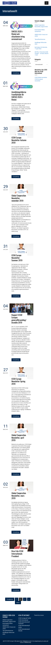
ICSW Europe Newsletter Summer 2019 (16, 258)
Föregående (10, 599)
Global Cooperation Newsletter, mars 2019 (18, 496)
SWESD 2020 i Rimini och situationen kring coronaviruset (18, 35)
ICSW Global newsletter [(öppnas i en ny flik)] (41, 77)
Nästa (17, 602)
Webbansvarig (27, 642)
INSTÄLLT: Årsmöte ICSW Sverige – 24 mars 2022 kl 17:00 (41, 53)
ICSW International (23, 620)
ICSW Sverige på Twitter (24, 618)
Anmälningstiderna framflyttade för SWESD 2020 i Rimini (18, 95)
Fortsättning (16, 73)
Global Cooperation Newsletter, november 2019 (18, 198)
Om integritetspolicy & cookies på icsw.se (34, 641)
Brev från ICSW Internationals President (17, 554)
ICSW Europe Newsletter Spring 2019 (18, 381)
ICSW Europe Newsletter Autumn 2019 (18, 140)
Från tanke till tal (18, 641)
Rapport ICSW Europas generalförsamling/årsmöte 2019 (18, 318)
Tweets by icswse (39, 615)
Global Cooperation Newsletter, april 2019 (18, 437)
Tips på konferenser (40, 39)
